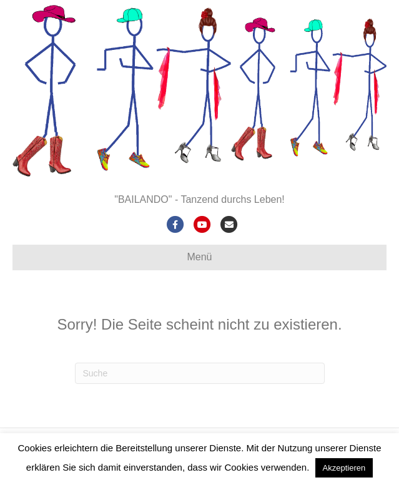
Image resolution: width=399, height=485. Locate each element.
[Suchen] (200, 373)
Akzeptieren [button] (344, 468)
